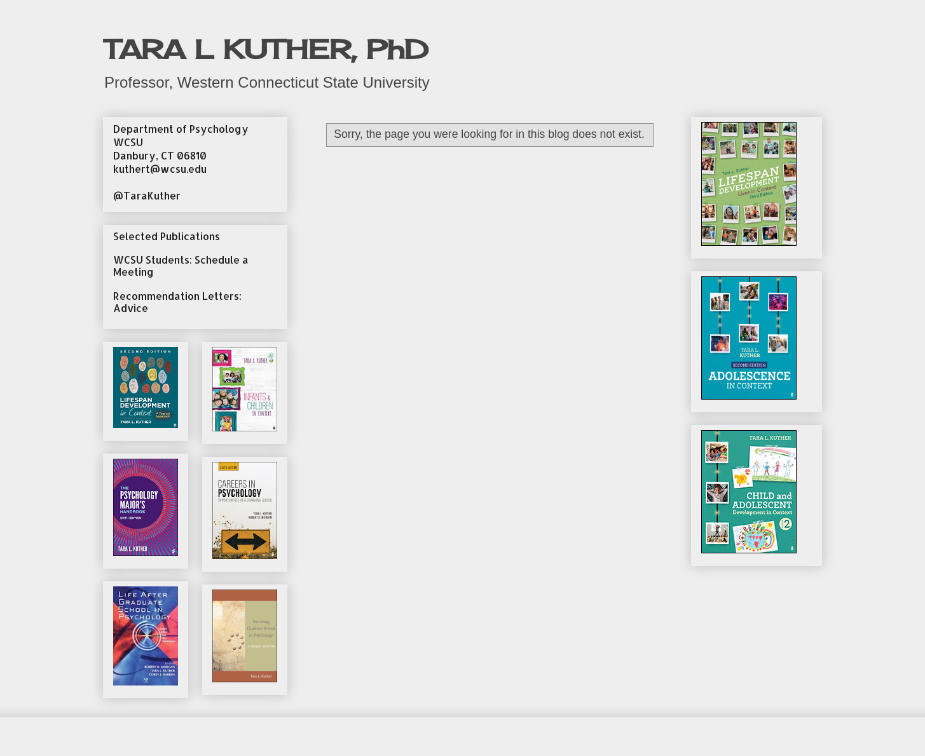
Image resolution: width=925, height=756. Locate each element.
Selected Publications (166, 236)
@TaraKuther (147, 195)
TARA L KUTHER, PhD (265, 49)
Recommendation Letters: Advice (177, 301)
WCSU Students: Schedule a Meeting (181, 265)
